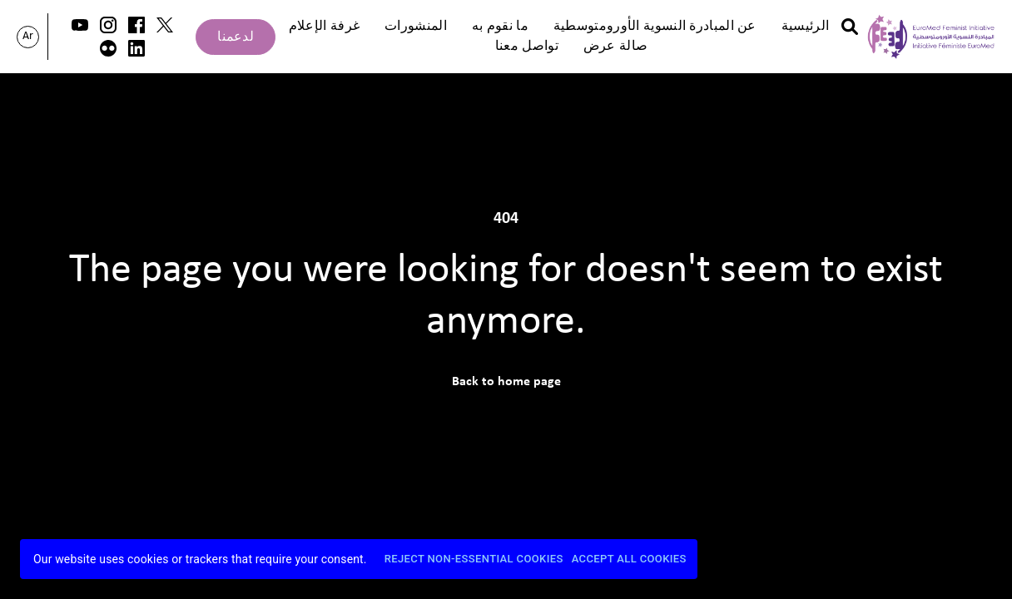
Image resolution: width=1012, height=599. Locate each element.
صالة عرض (615, 46)
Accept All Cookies (629, 559)
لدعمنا (235, 37)
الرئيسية (805, 26)
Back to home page (506, 382)
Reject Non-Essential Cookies (474, 559)
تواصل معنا (526, 46)
